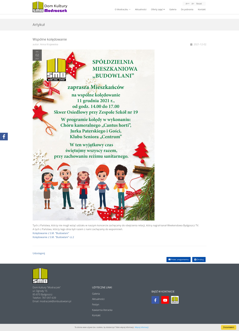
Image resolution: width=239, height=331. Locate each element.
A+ (193, 3)
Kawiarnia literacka (102, 310)
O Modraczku (122, 9)
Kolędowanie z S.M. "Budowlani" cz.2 (53, 237)
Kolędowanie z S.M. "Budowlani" (51, 233)
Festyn (95, 304)
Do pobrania (187, 9)
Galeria (172, 9)
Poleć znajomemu (178, 259)
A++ (187, 3)
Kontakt (202, 9)
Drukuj (199, 259)
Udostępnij (39, 253)
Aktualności (140, 9)
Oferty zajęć (158, 9)
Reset (199, 3)
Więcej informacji (141, 327)
